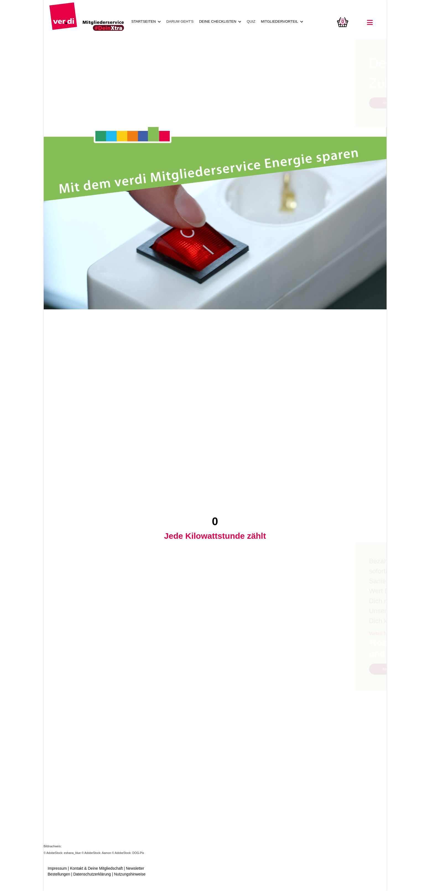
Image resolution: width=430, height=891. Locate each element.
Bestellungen (59, 874)
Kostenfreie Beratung (86, 669)
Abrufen (77, 103)
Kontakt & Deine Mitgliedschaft (96, 868)
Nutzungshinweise (129, 874)
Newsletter (135, 868)
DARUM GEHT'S (180, 21)
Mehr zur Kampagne (253, 777)
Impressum (57, 868)
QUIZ (251, 21)
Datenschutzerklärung (92, 874)
